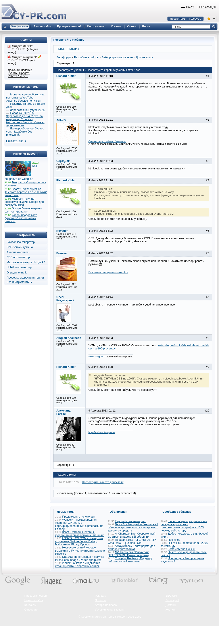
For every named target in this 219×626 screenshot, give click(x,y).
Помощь (100, 600)
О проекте (31, 609)
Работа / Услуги (18, 76)
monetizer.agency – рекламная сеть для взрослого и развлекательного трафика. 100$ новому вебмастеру (184, 526)
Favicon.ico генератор (21, 242)
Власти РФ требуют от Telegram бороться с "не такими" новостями (26, 192)
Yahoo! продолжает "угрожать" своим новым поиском (21, 218)
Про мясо (174, 539)
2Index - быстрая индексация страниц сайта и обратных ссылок (77, 565)
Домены (170, 605)
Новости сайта (33, 600)
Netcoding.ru (95, 356)
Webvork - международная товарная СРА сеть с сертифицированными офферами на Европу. (79, 524)
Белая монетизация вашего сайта (108, 272)
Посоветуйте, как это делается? (103, 482)
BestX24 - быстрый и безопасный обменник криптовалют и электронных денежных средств (133, 527)
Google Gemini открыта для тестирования (23, 210)
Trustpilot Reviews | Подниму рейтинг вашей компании (130, 560)
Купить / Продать (19, 73)
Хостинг (170, 609)
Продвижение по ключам (78, 516)
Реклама (100, 595)
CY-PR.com (120, 616)
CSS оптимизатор (18, 257)
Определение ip (17, 272)
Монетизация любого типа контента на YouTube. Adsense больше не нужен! (25, 97)
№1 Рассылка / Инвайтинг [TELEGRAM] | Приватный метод (129, 554)
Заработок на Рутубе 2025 (27, 110)
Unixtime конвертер (19, 267)
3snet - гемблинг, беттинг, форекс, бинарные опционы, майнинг (79, 534)
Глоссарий (172, 600)
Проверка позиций (36, 595)
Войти (190, 7)
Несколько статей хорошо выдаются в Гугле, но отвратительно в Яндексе (80, 550)
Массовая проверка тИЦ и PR (26, 262)
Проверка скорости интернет (25, 277)
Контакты (30, 605)
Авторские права (106, 605)
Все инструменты (18, 282)
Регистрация (207, 7)
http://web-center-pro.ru (101, 432)
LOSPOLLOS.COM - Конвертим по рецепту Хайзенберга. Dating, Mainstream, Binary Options (79, 541)
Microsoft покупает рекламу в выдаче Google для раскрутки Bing (24, 202)
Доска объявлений (20, 70)
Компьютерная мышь (182, 549)
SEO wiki (171, 595)
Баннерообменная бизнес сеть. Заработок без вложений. (25, 131)
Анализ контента (18, 252)
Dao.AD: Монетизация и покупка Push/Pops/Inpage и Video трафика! (79, 558)
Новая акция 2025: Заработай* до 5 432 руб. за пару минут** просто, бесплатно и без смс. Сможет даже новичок (25, 119)
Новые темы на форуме (185, 18)
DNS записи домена (20, 247)
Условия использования (110, 609)
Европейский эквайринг (130, 521)
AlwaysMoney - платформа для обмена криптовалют (131, 547)
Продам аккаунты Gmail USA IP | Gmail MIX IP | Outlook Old (132, 541)
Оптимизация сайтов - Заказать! (107, 141)
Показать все (14, 140)
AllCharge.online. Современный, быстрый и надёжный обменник (132, 535)
